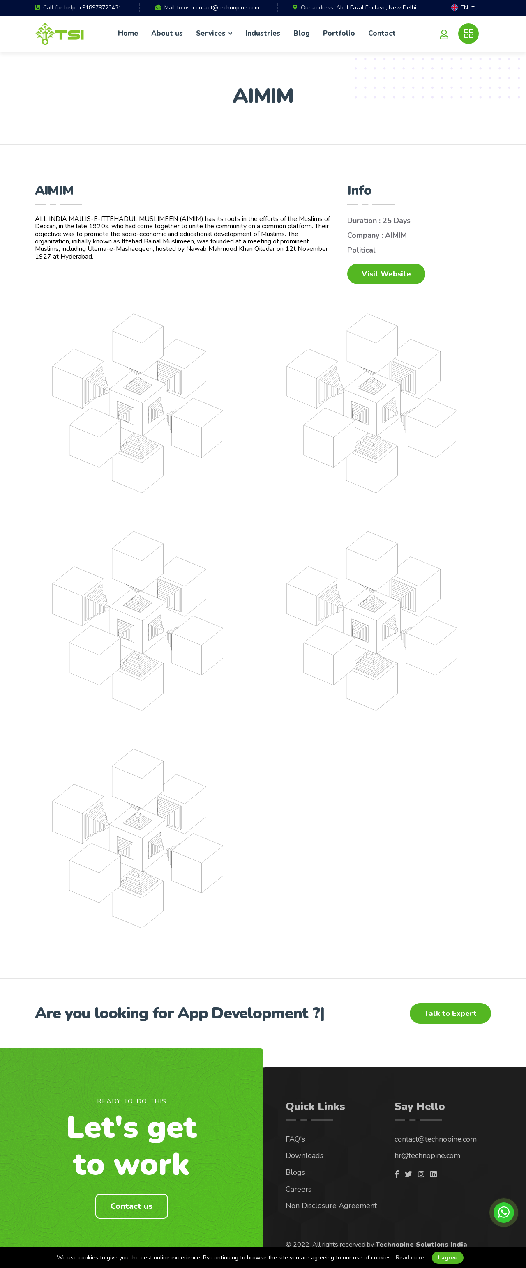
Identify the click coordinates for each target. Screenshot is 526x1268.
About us (167, 33)
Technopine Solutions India (421, 1244)
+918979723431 (100, 7)
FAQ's (295, 1139)
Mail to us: (177, 8)
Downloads (304, 1155)
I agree (447, 1257)
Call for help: (60, 8)
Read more (410, 1257)
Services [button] (212, 33)
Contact (382, 33)
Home (128, 33)
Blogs (295, 1172)
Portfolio (339, 33)
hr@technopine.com (427, 1155)
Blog (301, 33)
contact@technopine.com (226, 7)
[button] (463, 8)
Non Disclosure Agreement (331, 1206)
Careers (298, 1189)
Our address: (318, 8)
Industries (262, 33)
